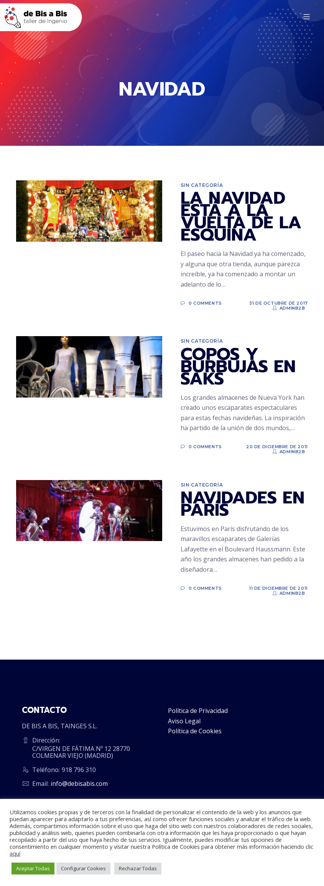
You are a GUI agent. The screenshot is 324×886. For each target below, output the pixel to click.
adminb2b (292, 308)
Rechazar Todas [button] (138, 868)
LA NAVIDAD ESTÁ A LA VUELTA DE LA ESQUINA (241, 216)
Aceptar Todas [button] (33, 868)
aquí (15, 853)
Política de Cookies (195, 731)
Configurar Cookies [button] (83, 868)
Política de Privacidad (198, 710)
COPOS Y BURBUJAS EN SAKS (238, 366)
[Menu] (307, 17)
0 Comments (205, 303)
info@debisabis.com (79, 783)
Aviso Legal (184, 721)
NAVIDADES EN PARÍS (242, 504)
